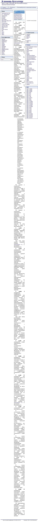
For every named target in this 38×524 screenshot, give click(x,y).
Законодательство (6, 13)
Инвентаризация (30, 61)
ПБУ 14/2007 (29, 105)
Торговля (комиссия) (31, 56)
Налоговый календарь (22, 3)
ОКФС (3, 45)
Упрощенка (4, 15)
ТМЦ (27, 60)
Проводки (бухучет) (6, 20)
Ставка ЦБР (11, 3)
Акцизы (28, 34)
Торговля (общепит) (31, 59)
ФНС (27, 73)
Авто (3, 31)
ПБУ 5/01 (28, 94)
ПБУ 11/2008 (29, 101)
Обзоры (3, 17)
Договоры (4, 19)
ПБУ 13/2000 (29, 104)
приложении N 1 (18, 43)
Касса (27, 53)
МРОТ (3, 3)
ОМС (27, 74)
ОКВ (3, 43)
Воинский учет (30, 83)
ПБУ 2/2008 (29, 90)
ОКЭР (3, 51)
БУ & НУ (4, 22)
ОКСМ (3, 39)
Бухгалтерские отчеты (31, 46)
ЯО (2, 30)
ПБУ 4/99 (28, 92)
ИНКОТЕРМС (5, 49)
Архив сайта (5, 25)
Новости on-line (5, 24)
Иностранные (29, 81)
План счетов (5, 29)
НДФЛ (28, 35)
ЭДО (3, 34)
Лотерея (28, 71)
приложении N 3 (18, 402)
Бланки (3, 18)
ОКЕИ (3, 44)
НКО (27, 75)
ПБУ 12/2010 (29, 102)
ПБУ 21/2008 (29, 114)
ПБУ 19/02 (28, 111)
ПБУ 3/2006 (29, 91)
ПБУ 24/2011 (29, 117)
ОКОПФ (4, 46)
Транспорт (28, 63)
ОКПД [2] (4, 41)
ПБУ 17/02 (28, 109)
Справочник (4, 23)
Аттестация (29, 78)
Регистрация (29, 50)
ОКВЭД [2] (4, 40)
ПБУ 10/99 (28, 100)
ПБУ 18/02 (28, 110)
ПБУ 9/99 (28, 99)
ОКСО (3, 54)
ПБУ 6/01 (28, 95)
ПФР (27, 79)
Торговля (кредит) (30, 58)
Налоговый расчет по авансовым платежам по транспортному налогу (18, 14)
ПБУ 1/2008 (29, 89)
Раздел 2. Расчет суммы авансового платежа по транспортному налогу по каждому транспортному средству (18, 18)
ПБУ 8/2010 (29, 97)
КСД (3, 53)
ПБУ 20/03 (28, 112)
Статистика (29, 68)
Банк (27, 65)
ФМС (27, 80)
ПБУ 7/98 (28, 96)
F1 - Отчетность (11, 7)
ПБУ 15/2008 (29, 106)
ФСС (27, 38)
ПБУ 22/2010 (29, 115)
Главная (4, 7)
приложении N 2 (18, 244)
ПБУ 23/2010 (29, 116)
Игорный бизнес (30, 69)
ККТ (3, 33)
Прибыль (28, 40)
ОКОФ (3, 48)
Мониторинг (5, 27)
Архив (28, 84)
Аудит (27, 76)
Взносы (28, 37)
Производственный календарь (8, 4)
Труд (27, 49)
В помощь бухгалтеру (12, 1)
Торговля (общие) (30, 55)
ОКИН (3, 50)
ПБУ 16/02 (28, 107)
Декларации (29, 48)
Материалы (29, 64)
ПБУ (3, 28)
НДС (27, 42)
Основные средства (31, 70)
